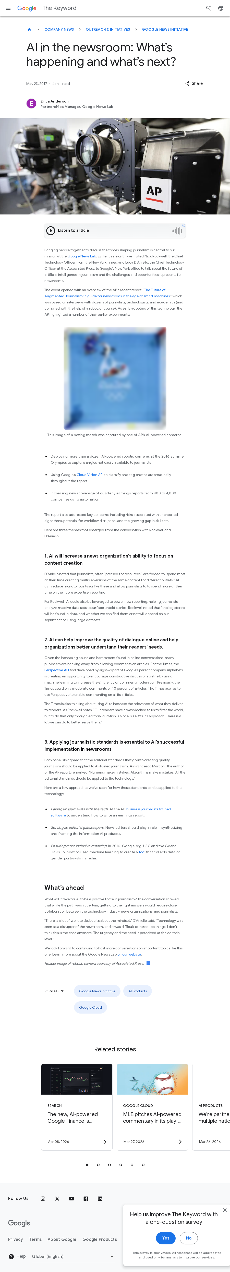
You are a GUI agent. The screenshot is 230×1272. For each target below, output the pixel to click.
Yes (155, 1253)
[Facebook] (86, 1198)
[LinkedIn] (100, 1198)
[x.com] (57, 1198)
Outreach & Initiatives (108, 29)
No (178, 1253)
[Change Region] (73, 1257)
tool (142, 852)
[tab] (87, 1165)
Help (17, 1257)
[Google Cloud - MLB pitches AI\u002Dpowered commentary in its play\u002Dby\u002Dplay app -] (152, 1107)
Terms (35, 1239)
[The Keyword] (29, 29)
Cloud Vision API (90, 474)
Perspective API (56, 670)
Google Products (99, 1239)
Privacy (15, 1239)
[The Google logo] (19, 1223)
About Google (62, 1239)
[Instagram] (43, 1198)
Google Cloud (90, 1007)
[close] (214, 1225)
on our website (129, 954)
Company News (59, 29)
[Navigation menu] (8, 8)
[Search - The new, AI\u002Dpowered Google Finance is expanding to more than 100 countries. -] (76, 1107)
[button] (194, 83)
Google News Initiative (165, 29)
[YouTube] (71, 1198)
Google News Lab (81, 256)
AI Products (137, 991)
